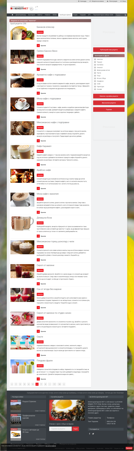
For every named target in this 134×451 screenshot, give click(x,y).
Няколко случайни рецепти (109, 96)
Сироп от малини (45, 265)
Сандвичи (100, 81)
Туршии (99, 62)
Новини (47, 15)
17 (54, 384)
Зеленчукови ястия (103, 70)
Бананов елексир (45, 27)
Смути (40, 337)
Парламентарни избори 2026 (103, 15)
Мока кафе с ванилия (48, 194)
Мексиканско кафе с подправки (53, 122)
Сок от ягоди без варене (49, 289)
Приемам (129, 448)
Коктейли (100, 65)
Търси (75, 429)
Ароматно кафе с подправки (51, 75)
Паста (99, 73)
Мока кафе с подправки (49, 98)
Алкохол (100, 67)
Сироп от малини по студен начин (54, 313)
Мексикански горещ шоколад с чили (55, 241)
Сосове (99, 89)
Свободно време (65, 15)
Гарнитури (100, 86)
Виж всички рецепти (109, 103)
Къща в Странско (29, 401)
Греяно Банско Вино (47, 51)
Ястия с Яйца (101, 78)
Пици (98, 76)
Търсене (109, 109)
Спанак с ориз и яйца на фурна (61, 424)
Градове (83, 15)
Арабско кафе (44, 170)
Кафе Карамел (44, 146)
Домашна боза (44, 218)
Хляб (98, 84)
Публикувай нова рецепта (109, 49)
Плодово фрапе (45, 360)
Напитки (40, 32)
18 (59, 384)
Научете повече (50, 446)
